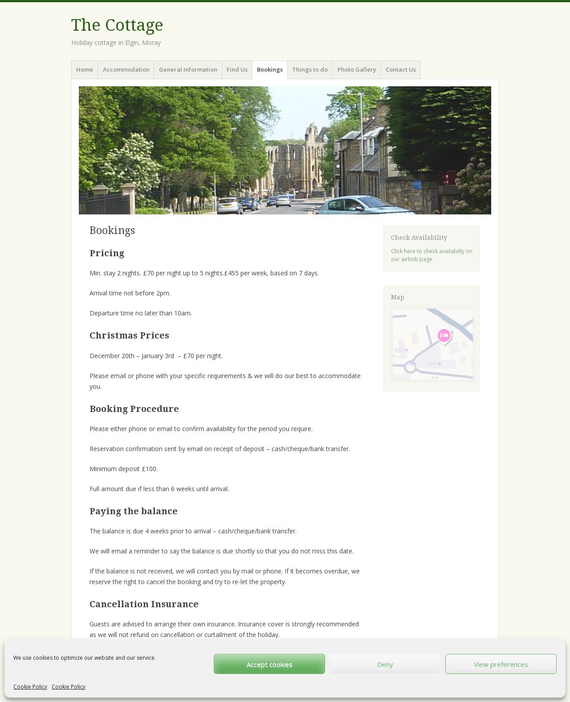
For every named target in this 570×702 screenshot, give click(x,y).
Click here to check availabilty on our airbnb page (431, 255)
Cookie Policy (30, 686)
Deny (385, 664)
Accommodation (126, 69)
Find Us (237, 69)
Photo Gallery (357, 69)
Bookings (270, 69)
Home (84, 69)
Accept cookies (270, 664)
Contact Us (401, 69)
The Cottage (117, 25)
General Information (188, 69)
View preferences (501, 664)
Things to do (310, 69)
